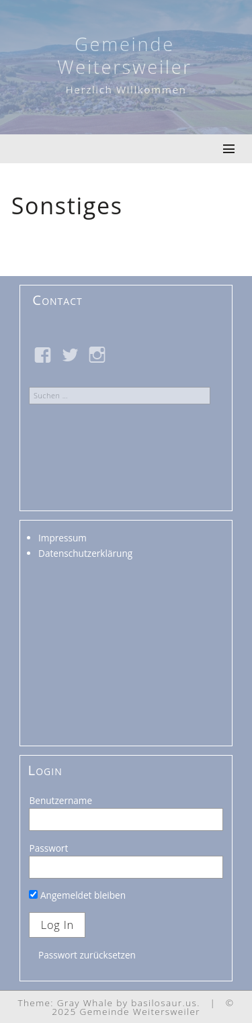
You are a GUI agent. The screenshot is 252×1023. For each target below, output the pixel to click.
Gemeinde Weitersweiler (124, 55)
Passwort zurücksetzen (87, 954)
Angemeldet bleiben (77, 895)
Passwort (48, 848)
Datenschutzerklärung (85, 553)
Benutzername (60, 800)
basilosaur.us (164, 1002)
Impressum (62, 537)
